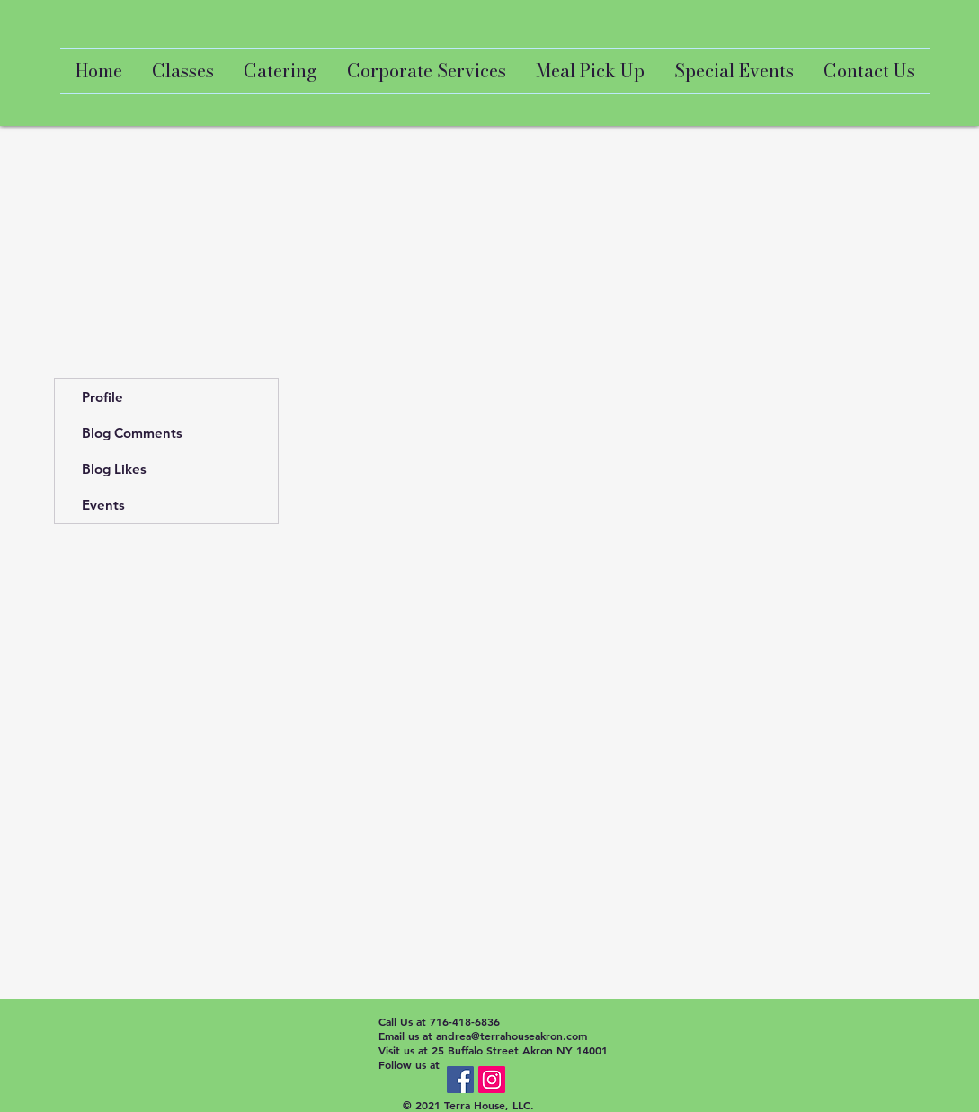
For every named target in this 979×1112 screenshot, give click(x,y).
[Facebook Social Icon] (460, 1079)
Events (103, 504)
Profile (102, 396)
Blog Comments (132, 432)
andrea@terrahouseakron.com (511, 1035)
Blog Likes (114, 468)
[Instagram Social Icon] (491, 1079)
